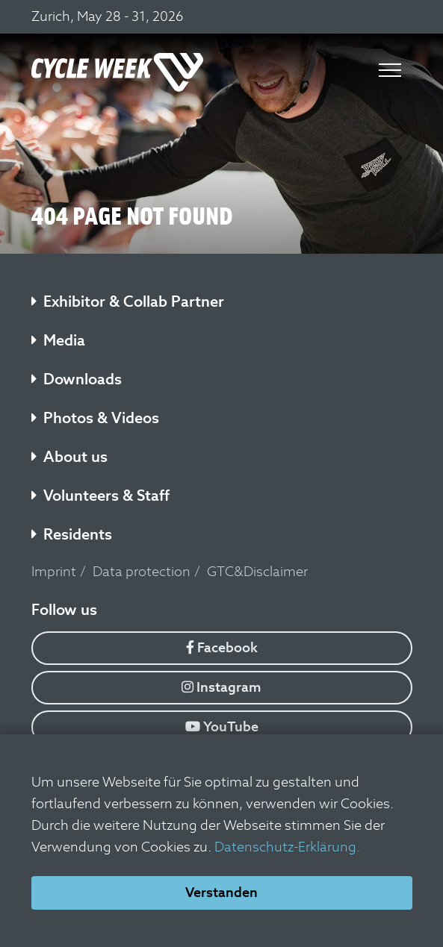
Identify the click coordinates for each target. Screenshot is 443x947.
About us (69, 456)
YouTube (221, 726)
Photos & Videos (95, 418)
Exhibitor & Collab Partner (127, 301)
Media (58, 340)
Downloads (76, 379)
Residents (71, 534)
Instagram (221, 687)
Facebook (222, 647)
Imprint (53, 571)
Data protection (141, 571)
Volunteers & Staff (100, 495)
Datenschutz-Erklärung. (287, 846)
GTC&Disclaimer (257, 571)
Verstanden (221, 892)
